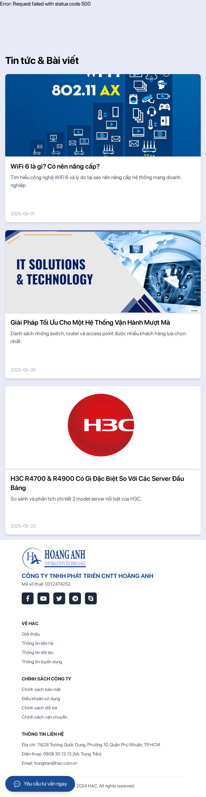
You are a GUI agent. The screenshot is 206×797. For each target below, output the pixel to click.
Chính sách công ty (46, 678)
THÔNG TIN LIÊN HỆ (43, 734)
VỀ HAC (30, 623)
